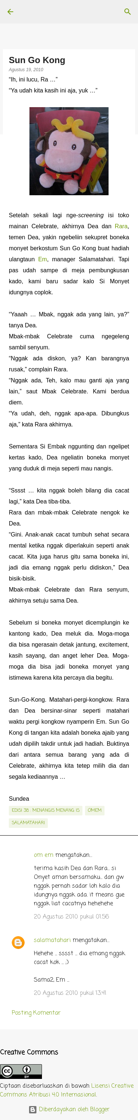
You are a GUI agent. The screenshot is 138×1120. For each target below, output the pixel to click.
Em (42, 259)
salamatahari (28, 823)
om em (43, 855)
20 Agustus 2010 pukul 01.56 (71, 917)
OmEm (95, 810)
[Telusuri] (127, 12)
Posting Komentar (36, 1013)
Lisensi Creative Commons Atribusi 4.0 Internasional (67, 1090)
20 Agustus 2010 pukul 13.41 (70, 993)
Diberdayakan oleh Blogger (69, 1109)
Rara (121, 226)
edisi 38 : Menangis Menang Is (45, 810)
